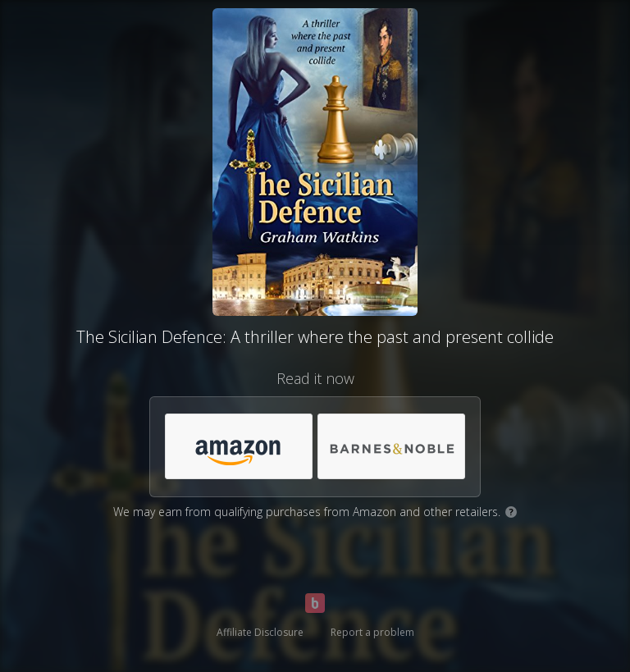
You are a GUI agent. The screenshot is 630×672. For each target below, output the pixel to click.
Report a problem (372, 632)
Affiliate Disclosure (260, 632)
